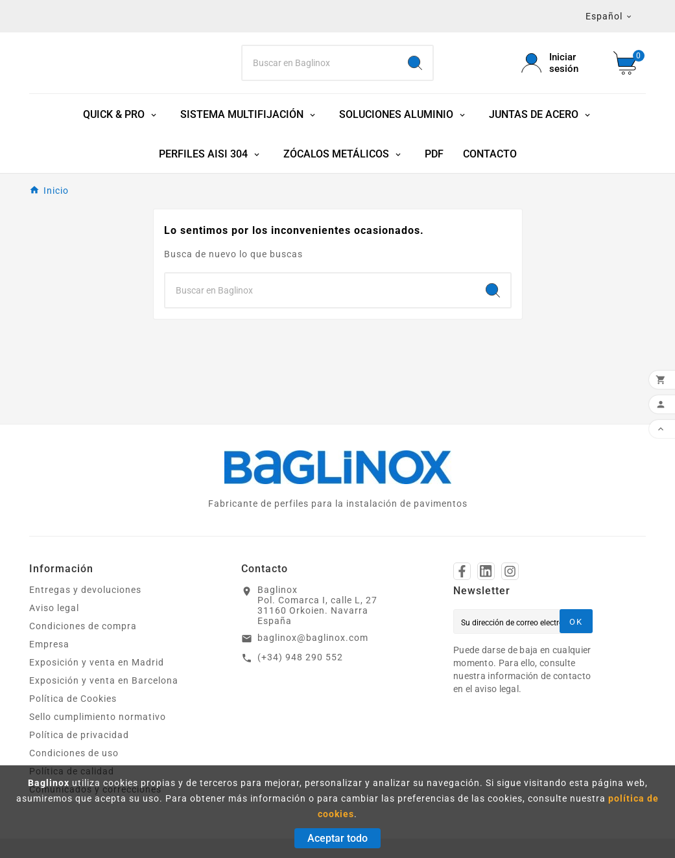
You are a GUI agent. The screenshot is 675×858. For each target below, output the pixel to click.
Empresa (49, 644)
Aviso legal (54, 608)
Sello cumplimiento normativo (97, 717)
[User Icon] (559, 63)
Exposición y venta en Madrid (96, 662)
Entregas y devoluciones (85, 590)
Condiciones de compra (83, 626)
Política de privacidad (79, 735)
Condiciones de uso (74, 753)
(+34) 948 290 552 (300, 657)
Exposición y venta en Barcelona (103, 680)
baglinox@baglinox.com (312, 637)
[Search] (320, 63)
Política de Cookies (73, 698)
